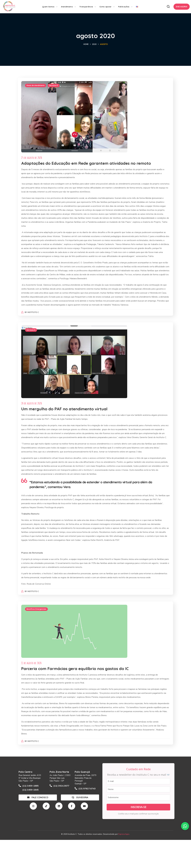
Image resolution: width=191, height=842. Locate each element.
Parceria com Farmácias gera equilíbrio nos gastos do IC (75, 670)
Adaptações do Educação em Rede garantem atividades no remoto (87, 163)
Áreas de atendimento (36, 86)
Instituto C (34, 313)
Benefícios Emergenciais (37, 611)
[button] (168, 6)
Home (86, 44)
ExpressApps (123, 836)
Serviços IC (54, 86)
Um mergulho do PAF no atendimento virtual (65, 410)
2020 (94, 44)
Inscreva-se (138, 809)
